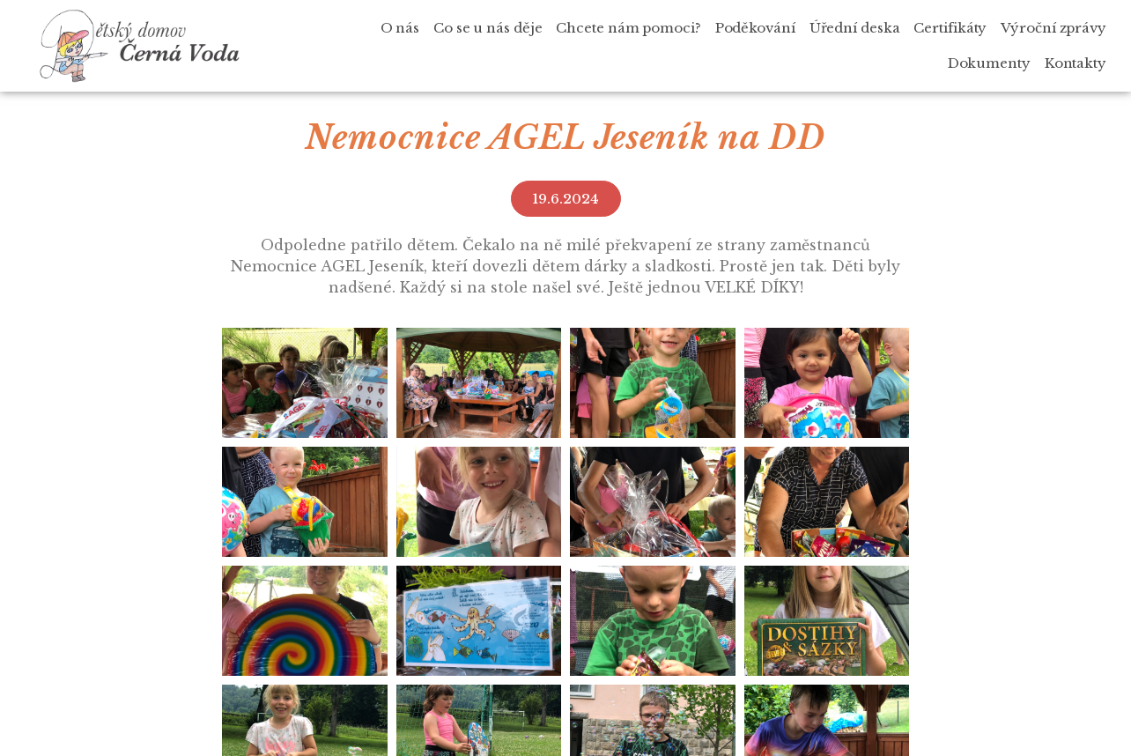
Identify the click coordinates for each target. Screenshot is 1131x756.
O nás (400, 27)
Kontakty (1075, 63)
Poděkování (755, 27)
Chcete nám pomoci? (628, 27)
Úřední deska (854, 27)
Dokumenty (989, 63)
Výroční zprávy (1053, 27)
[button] (566, 199)
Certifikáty (950, 27)
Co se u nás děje (487, 27)
